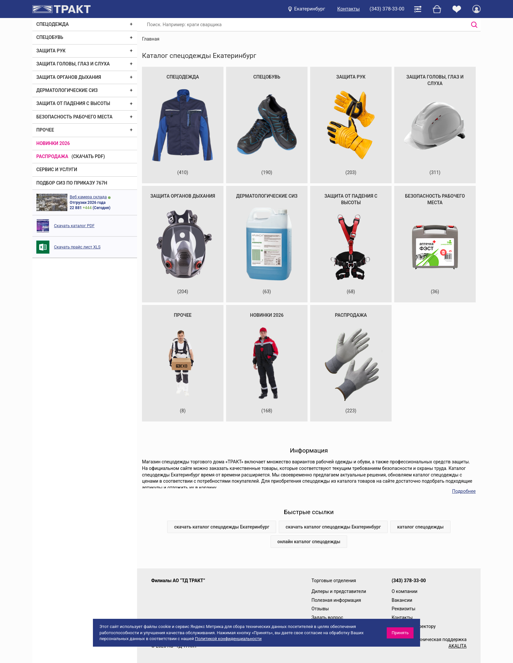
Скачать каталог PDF (74, 225)
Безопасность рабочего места (74, 116)
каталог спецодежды (420, 526)
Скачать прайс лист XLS (77, 246)
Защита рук (50, 50)
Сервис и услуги (56, 169)
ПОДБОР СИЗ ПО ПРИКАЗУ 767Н (71, 183)
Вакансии (402, 600)
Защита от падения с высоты (73, 103)
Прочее (45, 130)
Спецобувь (49, 37)
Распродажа (52, 156)
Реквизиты (404, 608)
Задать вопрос (327, 617)
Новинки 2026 (53, 143)
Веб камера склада (88, 196)
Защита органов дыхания (68, 77)
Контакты (348, 9)
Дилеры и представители (338, 591)
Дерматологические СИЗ (67, 90)
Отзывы (320, 608)
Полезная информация (336, 600)
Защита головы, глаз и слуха (73, 63)
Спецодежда (52, 24)
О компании (404, 591)
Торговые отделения (333, 580)
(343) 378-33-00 (387, 9)
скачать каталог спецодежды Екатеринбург (221, 526)
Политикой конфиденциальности (228, 638)
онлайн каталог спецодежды (309, 541)
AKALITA (458, 646)
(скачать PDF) (88, 156)
